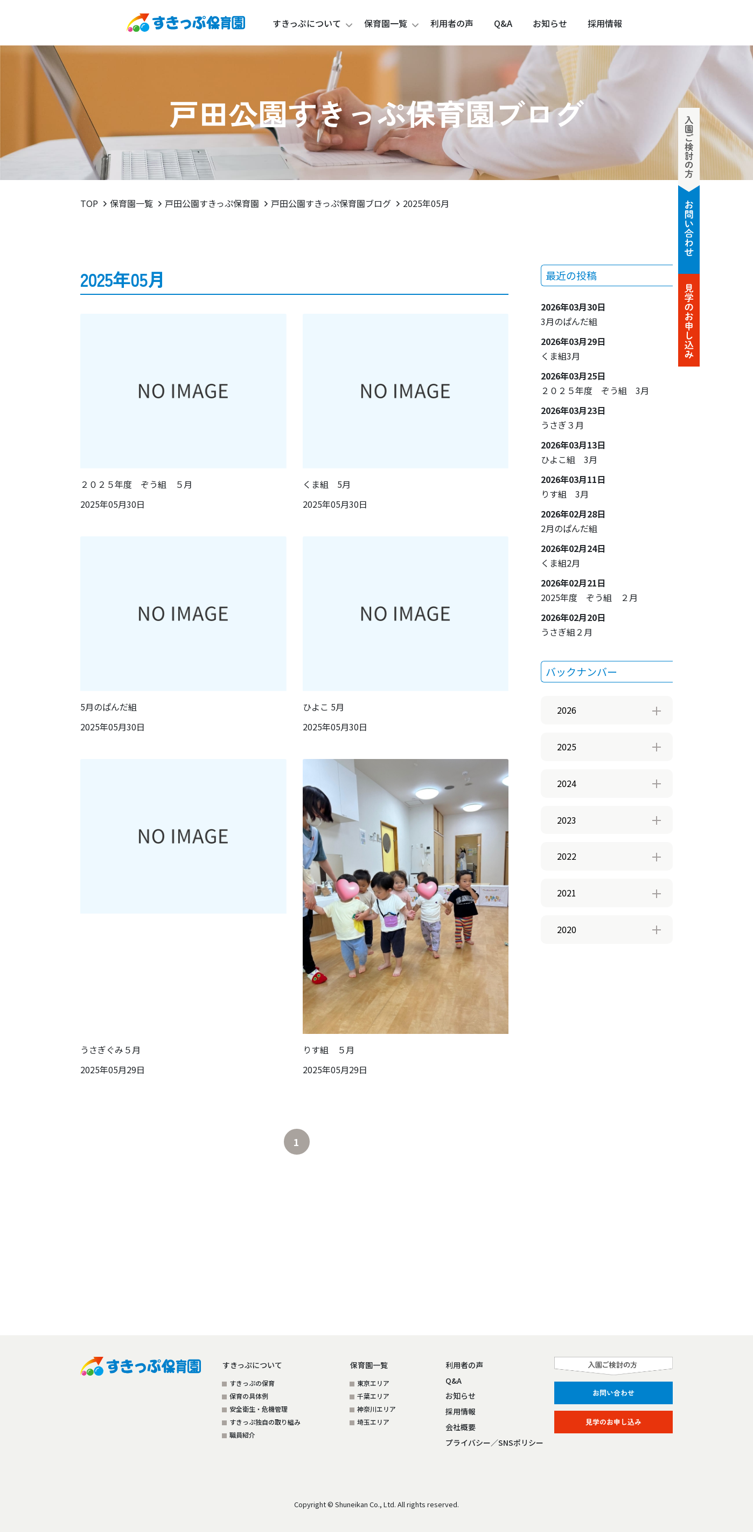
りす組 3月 (573, 486)
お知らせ (460, 1395)
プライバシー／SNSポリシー (494, 1442)
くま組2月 (573, 555)
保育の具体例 (248, 1395)
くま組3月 (573, 348)
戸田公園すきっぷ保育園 (212, 203)
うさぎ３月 (573, 417)
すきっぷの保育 (252, 1383)
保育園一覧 (385, 23)
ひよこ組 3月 (573, 452)
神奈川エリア (376, 1408)
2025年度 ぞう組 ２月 (589, 590)
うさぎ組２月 (573, 624)
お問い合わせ (613, 1393)
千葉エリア (373, 1395)
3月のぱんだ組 (573, 314)
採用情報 (460, 1411)
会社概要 (460, 1426)
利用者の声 (464, 1365)
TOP (89, 203)
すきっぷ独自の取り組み (265, 1421)
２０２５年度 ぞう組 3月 (595, 383)
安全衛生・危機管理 (258, 1408)
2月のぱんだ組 (573, 521)
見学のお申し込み (613, 1422)
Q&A (453, 1380)
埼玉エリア (373, 1421)
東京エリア (373, 1383)
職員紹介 (242, 1434)
